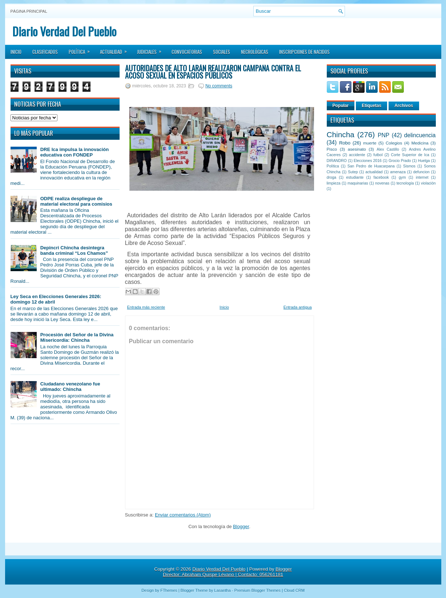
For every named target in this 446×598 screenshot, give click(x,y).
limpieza (334, 183)
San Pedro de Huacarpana (371, 166)
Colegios (394, 142)
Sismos (409, 166)
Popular (341, 105)
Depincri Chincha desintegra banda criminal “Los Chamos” (74, 250)
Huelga (424, 161)
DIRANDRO (337, 161)
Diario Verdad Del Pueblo (64, 31)
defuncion (421, 172)
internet (422, 177)
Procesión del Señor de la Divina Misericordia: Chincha (77, 337)
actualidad (373, 172)
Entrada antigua (298, 307)
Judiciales (151, 49)
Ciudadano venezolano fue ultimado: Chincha (70, 386)
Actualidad (116, 49)
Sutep (353, 172)
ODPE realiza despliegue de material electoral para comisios (76, 201)
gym (402, 177)
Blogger (241, 526)
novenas (382, 183)
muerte (369, 142)
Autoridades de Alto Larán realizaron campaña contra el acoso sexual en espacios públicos (213, 71)
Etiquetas (371, 105)
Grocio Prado (400, 161)
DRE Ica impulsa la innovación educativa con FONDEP (74, 152)
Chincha (340, 134)
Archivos (403, 105)
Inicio (16, 51)
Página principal (29, 11)
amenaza (398, 172)
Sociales (221, 51)
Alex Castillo (388, 149)
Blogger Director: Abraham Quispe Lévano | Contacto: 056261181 (227, 571)
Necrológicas (254, 51)
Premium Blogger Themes (257, 590)
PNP (383, 135)
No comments (218, 85)
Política (82, 49)
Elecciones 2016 (368, 161)
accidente (357, 155)
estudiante (354, 177)
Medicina (420, 142)
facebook (381, 177)
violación (428, 183)
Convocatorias (187, 51)
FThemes (168, 590)
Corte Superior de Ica (410, 155)
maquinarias (357, 183)
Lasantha (222, 590)
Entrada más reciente (146, 307)
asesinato (357, 149)
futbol (377, 155)
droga (332, 177)
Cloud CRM (294, 590)
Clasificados (45, 51)
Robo (344, 143)
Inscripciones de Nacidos (304, 51)
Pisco (332, 149)
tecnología (405, 183)
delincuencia (420, 135)
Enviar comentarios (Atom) (183, 515)
